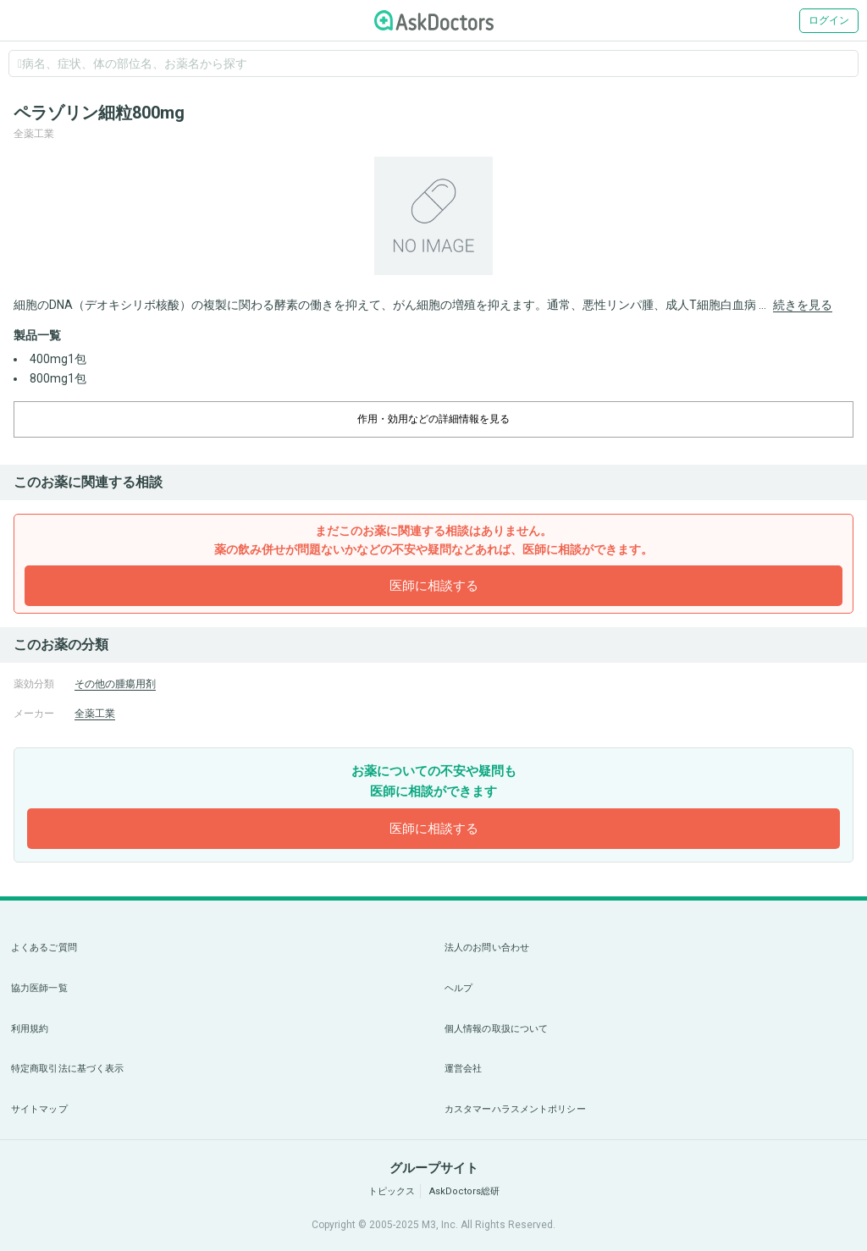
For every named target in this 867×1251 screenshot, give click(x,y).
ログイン (829, 20)
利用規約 (29, 1028)
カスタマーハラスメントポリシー (515, 1109)
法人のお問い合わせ (487, 947)
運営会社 (463, 1068)
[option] (433, 216)
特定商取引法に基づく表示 (67, 1068)
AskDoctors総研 (464, 1191)
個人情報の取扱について (496, 1028)
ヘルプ (458, 988)
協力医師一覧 (39, 988)
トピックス (391, 1191)
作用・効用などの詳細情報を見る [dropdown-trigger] (433, 419)
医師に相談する (433, 585)
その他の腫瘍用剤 (115, 684)
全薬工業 (95, 713)
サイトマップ (39, 1109)
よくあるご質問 (44, 947)
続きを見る (802, 304)
